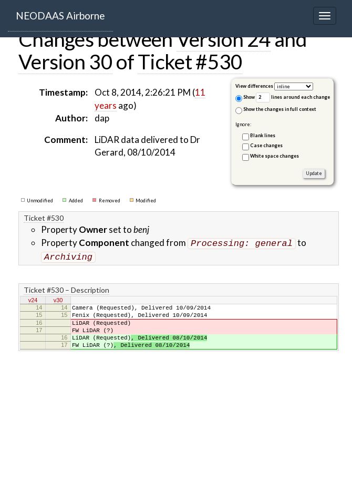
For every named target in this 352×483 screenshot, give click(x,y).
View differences (254, 86)
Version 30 (65, 61)
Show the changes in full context (275, 110)
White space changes (274, 156)
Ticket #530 (190, 61)
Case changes (266, 145)
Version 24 (224, 39)
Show (245, 98)
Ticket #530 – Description (66, 287)
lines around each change (293, 97)
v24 (33, 298)
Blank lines (262, 135)
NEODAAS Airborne (60, 15)
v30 (58, 298)
